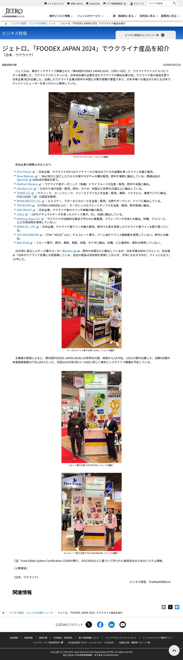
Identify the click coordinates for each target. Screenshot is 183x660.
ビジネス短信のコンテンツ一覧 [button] (145, 35)
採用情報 (14, 637)
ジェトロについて (55, 3)
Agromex (24, 179)
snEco (22, 214)
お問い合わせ (76, 3)
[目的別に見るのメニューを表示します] (148, 16)
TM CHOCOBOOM (30, 235)
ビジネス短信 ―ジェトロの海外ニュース (34, 23)
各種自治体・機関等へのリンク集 (134, 642)
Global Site (94, 3)
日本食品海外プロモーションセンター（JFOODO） (91, 642)
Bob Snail (25, 242)
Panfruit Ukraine (29, 184)
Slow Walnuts (27, 176)
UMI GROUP (26, 210)
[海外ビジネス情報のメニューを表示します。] (60, 16)
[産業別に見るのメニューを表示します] (170, 16)
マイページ (139, 3)
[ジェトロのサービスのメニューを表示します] (89, 16)
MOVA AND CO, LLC (31, 201)
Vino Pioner (26, 172)
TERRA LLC (25, 193)
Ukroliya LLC (27, 188)
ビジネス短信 (14, 33)
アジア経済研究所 (116, 3)
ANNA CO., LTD (28, 227)
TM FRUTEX (26, 205)
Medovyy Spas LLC (30, 219)
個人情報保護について (89, 637)
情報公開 (43, 637)
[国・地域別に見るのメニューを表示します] (124, 16)
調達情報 (28, 637)
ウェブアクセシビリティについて (121, 637)
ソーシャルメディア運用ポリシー (158, 637)
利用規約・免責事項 (63, 637)
